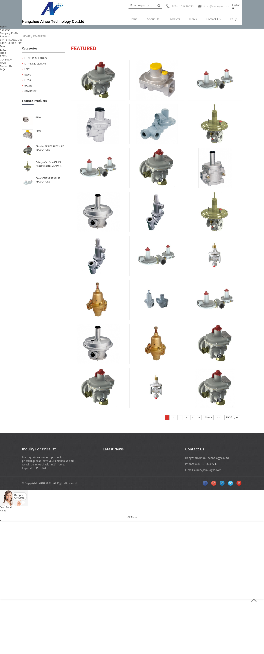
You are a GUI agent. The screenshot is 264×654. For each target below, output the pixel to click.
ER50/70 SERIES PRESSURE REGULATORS (50, 148)
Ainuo (3, 510)
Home (133, 19)
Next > (208, 417)
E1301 (27, 74)
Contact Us (213, 19)
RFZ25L (28, 85)
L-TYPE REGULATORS (35, 63)
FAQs (233, 19)
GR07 (38, 131)
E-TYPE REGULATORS (35, 58)
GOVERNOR (30, 91)
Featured (39, 36)
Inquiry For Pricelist (34, 468)
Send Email (6, 507)
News (193, 19)
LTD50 (27, 80)
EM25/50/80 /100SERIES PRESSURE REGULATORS (49, 164)
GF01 (38, 117)
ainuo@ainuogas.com (207, 470)
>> (218, 417)
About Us (152, 19)
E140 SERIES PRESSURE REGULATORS (48, 180)
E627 (27, 69)
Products (174, 19)
